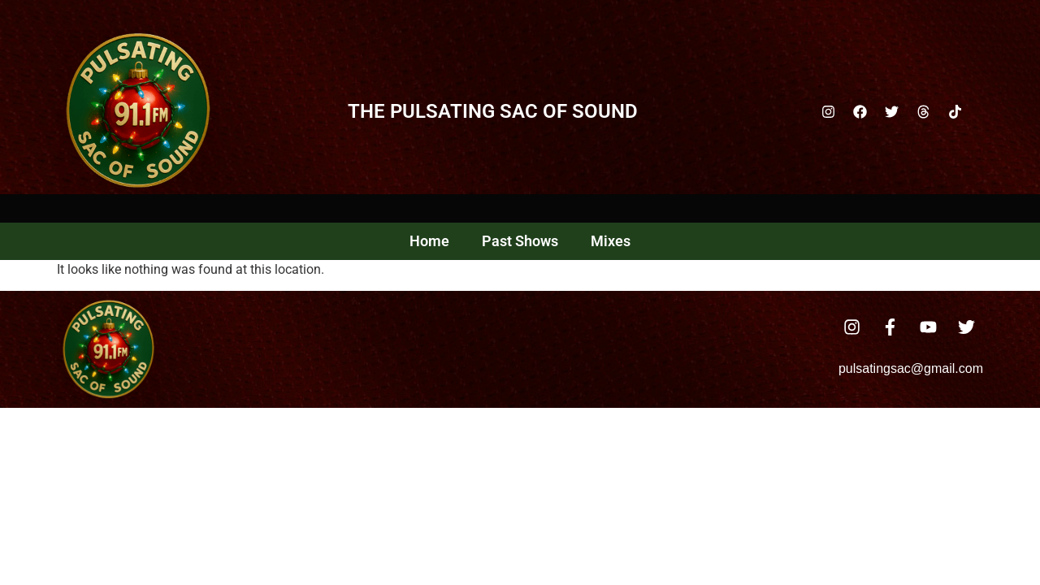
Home (429, 240)
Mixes (610, 240)
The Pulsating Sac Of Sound (493, 111)
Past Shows (520, 240)
